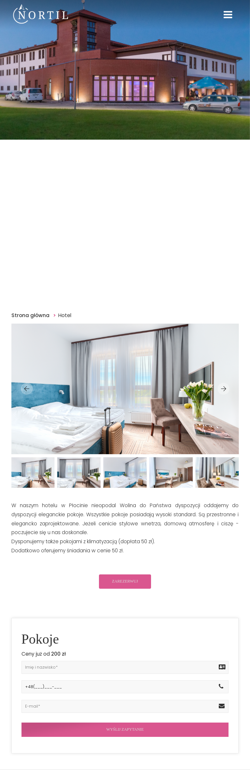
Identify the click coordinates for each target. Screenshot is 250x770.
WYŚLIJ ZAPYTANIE (125, 729)
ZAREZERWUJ (125, 581)
